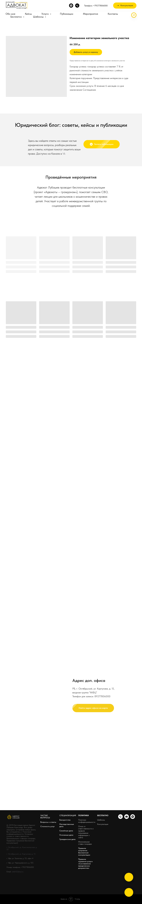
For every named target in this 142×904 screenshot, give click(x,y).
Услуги (45, 13)
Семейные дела (66, 831)
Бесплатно (16, 16)
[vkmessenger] (71, 5)
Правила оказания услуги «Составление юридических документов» (85, 863)
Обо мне (10, 13)
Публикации (66, 13)
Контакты (113, 13)
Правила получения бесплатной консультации (84, 851)
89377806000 (102, 713)
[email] (126, 818)
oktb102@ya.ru (17, 872)
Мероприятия (90, 13)
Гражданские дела (67, 839)
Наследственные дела (66, 825)
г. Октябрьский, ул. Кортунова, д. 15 (21, 854)
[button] (124, 5)
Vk (64, 153)
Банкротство (65, 820)
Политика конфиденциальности (86, 821)
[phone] (77, 5)
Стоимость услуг (47, 826)
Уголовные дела (66, 835)
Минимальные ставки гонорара (85, 843)
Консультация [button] (102, 824)
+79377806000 (27, 867)
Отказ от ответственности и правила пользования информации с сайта (85, 832)
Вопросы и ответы (48, 822)
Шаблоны (38, 16)
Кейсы (28, 13)
